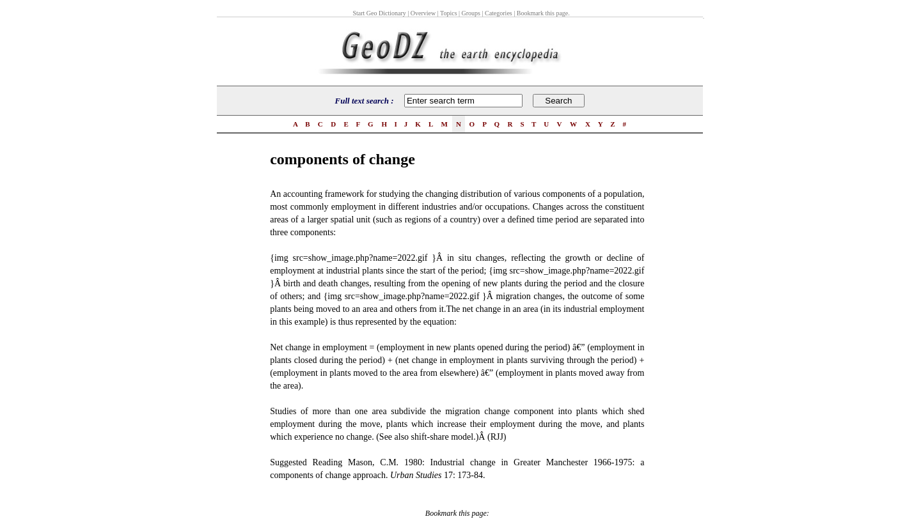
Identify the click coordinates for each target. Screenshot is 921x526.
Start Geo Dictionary (378, 13)
